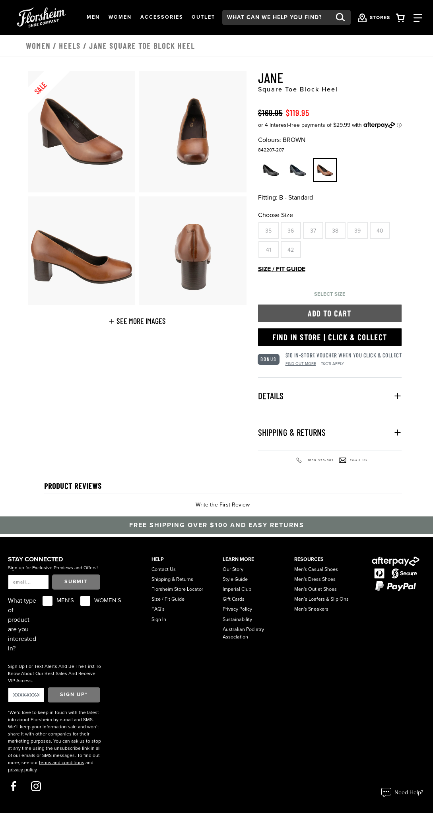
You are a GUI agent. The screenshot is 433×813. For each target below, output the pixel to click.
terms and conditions (61, 762)
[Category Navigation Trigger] (418, 17)
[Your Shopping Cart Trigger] (400, 17)
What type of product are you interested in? (22, 624)
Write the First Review (223, 504)
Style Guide (235, 579)
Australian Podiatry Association (243, 633)
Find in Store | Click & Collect (329, 337)
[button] (93, 17)
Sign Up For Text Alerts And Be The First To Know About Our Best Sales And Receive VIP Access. (54, 673)
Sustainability (237, 620)
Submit (75, 582)
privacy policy (22, 769)
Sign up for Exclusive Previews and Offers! (53, 567)
